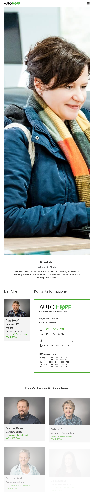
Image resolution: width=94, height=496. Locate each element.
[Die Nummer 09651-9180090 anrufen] (13, 440)
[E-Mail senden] (16, 334)
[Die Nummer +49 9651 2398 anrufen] (54, 329)
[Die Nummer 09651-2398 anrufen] (11, 337)
